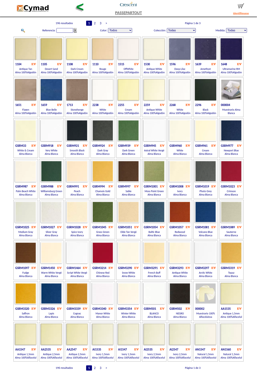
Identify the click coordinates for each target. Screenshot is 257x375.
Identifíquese (241, 13)
